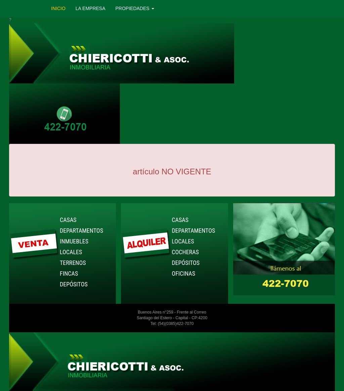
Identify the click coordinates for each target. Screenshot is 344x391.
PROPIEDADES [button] (135, 8)
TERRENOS (73, 262)
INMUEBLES (74, 241)
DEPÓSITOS (74, 284)
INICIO (58, 8)
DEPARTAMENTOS (81, 230)
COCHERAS (185, 252)
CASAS (68, 219)
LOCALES (71, 252)
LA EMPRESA (90, 8)
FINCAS (69, 273)
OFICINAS (183, 273)
